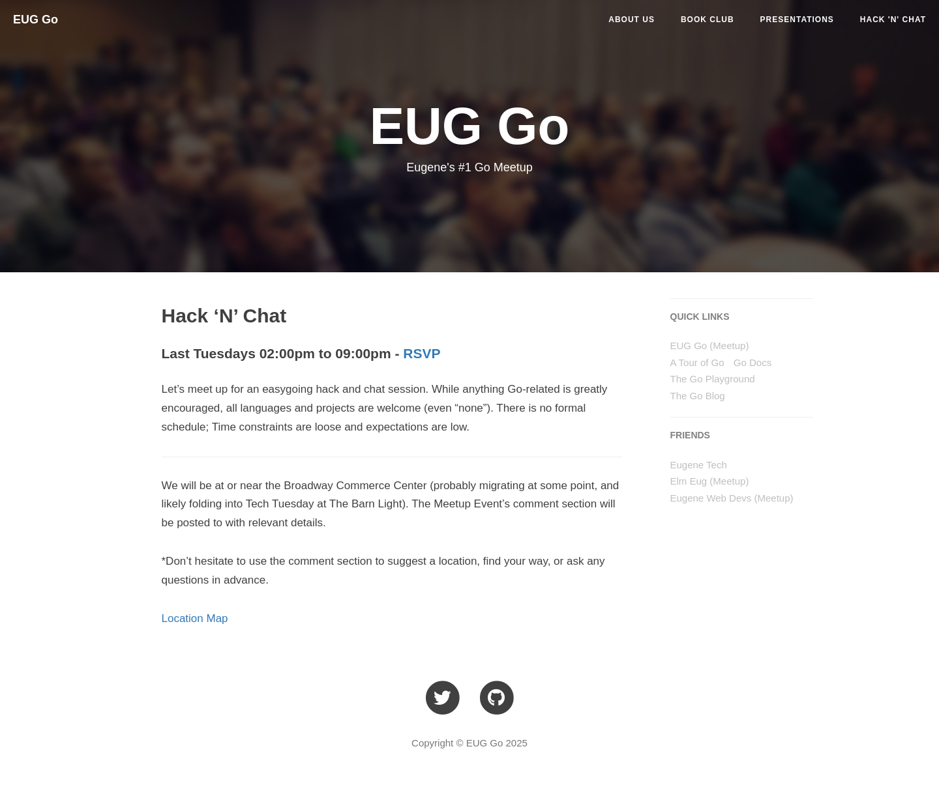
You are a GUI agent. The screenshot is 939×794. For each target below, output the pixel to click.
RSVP (421, 353)
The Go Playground (712, 378)
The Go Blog (697, 395)
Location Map (195, 618)
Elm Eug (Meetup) (709, 481)
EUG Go (35, 19)
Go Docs (752, 362)
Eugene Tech (698, 464)
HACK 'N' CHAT (893, 19)
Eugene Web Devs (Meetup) (732, 497)
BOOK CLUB (707, 19)
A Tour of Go (697, 362)
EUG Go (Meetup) (709, 345)
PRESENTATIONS (797, 19)
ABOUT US (631, 19)
